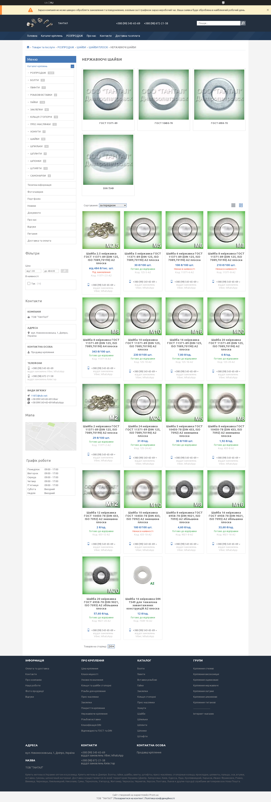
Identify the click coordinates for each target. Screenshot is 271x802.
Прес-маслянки (90, 696)
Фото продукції (34, 691)
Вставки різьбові (147, 679)
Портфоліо (34, 198)
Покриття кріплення (93, 708)
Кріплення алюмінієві (205, 696)
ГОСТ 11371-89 (108, 123)
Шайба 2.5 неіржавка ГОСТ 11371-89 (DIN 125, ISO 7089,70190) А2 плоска (101, 258)
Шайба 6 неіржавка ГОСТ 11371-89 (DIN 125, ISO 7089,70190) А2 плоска (184, 256)
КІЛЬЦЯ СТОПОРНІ (41, 116)
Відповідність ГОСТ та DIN (96, 730)
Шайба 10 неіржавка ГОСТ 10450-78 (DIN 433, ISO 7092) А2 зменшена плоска (143, 517)
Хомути (141, 708)
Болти (141, 668)
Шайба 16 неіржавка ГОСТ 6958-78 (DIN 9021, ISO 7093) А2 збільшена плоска (226, 517)
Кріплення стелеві (203, 668)
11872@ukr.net (39, 395)
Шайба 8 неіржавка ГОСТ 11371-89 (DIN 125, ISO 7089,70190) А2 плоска (226, 256)
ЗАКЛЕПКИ (36, 109)
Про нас (91, 35)
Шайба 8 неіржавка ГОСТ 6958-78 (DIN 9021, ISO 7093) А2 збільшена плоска (184, 517)
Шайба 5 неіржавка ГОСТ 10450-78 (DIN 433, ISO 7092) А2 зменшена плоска (184, 431)
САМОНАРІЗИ (38, 175)
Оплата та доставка (37, 668)
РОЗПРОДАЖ (74, 35)
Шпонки (142, 730)
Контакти (106, 35)
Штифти (142, 736)
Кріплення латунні (203, 691)
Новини (31, 205)
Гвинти (141, 674)
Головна (32, 35)
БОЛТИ (34, 80)
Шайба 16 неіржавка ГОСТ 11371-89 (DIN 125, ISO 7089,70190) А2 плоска (184, 344)
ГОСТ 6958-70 (219, 123)
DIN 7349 (108, 188)
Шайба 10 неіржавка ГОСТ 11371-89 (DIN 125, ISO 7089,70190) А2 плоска (143, 344)
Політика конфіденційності (160, 798)
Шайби (141, 713)
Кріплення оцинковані (205, 679)
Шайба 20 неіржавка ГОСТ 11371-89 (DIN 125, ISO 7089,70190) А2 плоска (226, 344)
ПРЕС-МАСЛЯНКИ (40, 124)
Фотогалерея (35, 191)
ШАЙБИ (81, 47)
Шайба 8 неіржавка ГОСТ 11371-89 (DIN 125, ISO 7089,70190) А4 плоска (101, 343)
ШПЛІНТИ (36, 153)
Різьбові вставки (91, 719)
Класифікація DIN (91, 725)
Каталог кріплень (52, 35)
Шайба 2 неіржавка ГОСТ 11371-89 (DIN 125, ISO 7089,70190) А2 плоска (101, 429)
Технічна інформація (39, 184)
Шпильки (142, 719)
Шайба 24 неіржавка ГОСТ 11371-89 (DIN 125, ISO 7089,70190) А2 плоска (143, 431)
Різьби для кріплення (93, 691)
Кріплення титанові (204, 702)
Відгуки (31, 226)
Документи (34, 212)
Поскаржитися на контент (128, 798)
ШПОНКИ (35, 161)
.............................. (201, 708)
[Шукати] (243, 23)
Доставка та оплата (127, 35)
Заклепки (86, 702)
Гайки (140, 685)
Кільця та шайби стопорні (96, 685)
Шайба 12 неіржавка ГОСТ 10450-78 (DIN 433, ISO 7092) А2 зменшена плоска (101, 517)
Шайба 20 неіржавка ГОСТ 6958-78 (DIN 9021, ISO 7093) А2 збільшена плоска (101, 603)
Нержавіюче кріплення (94, 713)
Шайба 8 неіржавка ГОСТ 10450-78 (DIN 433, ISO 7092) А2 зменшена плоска (226, 431)
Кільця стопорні (146, 696)
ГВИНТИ (35, 87)
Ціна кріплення (89, 668)
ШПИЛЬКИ (36, 146)
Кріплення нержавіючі (205, 685)
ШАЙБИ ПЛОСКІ (98, 47)
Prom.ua (153, 795)
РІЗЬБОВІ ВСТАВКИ (41, 94)
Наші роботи (32, 685)
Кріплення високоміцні (206, 674)
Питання (32, 233)
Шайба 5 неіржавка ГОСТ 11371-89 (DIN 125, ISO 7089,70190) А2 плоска (143, 256)
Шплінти (142, 725)
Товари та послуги (43, 47)
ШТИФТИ (36, 168)
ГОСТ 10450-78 (164, 123)
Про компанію (33, 679)
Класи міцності (89, 674)
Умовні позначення (92, 679)
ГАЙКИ (34, 102)
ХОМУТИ (35, 131)
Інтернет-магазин (203, 713)
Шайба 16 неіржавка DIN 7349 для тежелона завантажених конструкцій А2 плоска (143, 603)
